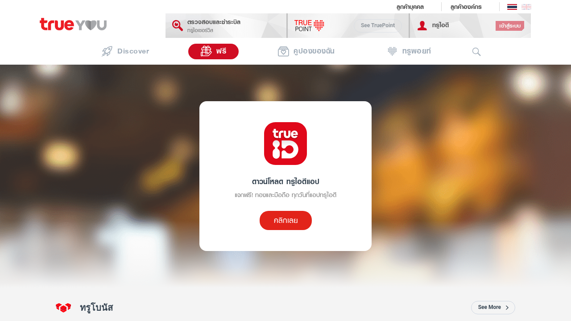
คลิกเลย (286, 220)
